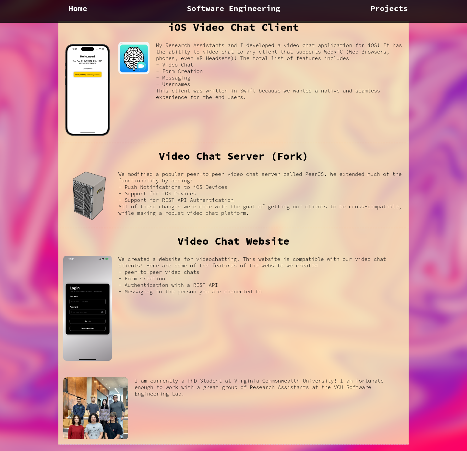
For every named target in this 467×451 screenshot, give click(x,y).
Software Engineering (233, 8)
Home (77, 8)
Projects (389, 8)
